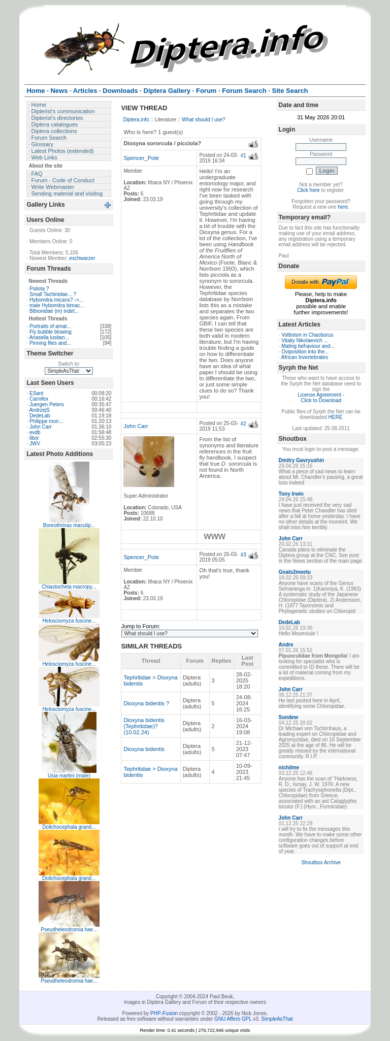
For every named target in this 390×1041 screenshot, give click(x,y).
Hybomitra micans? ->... (56, 300)
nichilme (289, 767)
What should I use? (203, 119)
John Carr (40, 427)
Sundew (288, 717)
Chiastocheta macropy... (69, 587)
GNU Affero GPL (232, 1019)
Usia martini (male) (69, 775)
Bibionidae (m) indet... (54, 311)
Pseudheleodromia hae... (69, 929)
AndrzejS (39, 410)
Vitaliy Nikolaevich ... (304, 340)
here (343, 207)
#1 (243, 155)
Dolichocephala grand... (68, 827)
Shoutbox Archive (321, 862)
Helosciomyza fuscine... (68, 621)
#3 (243, 555)
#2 (243, 424)
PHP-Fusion (164, 1013)
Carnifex (38, 399)
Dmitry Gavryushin (301, 460)
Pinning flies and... (50, 343)
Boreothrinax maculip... (69, 525)
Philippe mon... (46, 421)
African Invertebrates (304, 357)
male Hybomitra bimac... (56, 305)
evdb (35, 432)
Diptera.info (136, 119)
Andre (286, 644)
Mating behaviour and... (308, 346)
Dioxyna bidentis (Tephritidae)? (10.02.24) (144, 726)
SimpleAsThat (276, 1019)
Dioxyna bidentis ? (146, 703)
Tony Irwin (291, 494)
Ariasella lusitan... (49, 337)
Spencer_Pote (141, 158)
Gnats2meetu (295, 572)
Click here (308, 190)
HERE (336, 417)
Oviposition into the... (305, 351)
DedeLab (39, 415)
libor (34, 438)
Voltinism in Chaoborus (307, 335)
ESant (36, 393)
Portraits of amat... (50, 326)
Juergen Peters (46, 404)
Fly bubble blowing (50, 332)
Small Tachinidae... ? (52, 294)
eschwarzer (82, 258)
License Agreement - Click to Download (321, 397)
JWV (34, 443)
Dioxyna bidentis (144, 749)
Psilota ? (39, 288)
